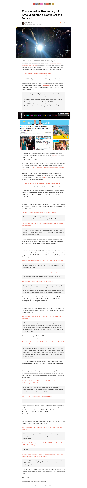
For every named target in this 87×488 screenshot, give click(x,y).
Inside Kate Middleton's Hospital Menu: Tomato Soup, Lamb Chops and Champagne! (43, 260)
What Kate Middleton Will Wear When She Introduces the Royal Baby (39, 212)
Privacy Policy (48, 485)
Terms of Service (39, 485)
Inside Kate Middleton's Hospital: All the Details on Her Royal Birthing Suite (41, 272)
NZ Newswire (40, 436)
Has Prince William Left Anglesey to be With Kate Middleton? (37, 396)
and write (45, 177)
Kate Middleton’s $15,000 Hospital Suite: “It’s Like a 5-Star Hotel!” (38, 281)
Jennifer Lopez (46, 85)
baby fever (54, 155)
